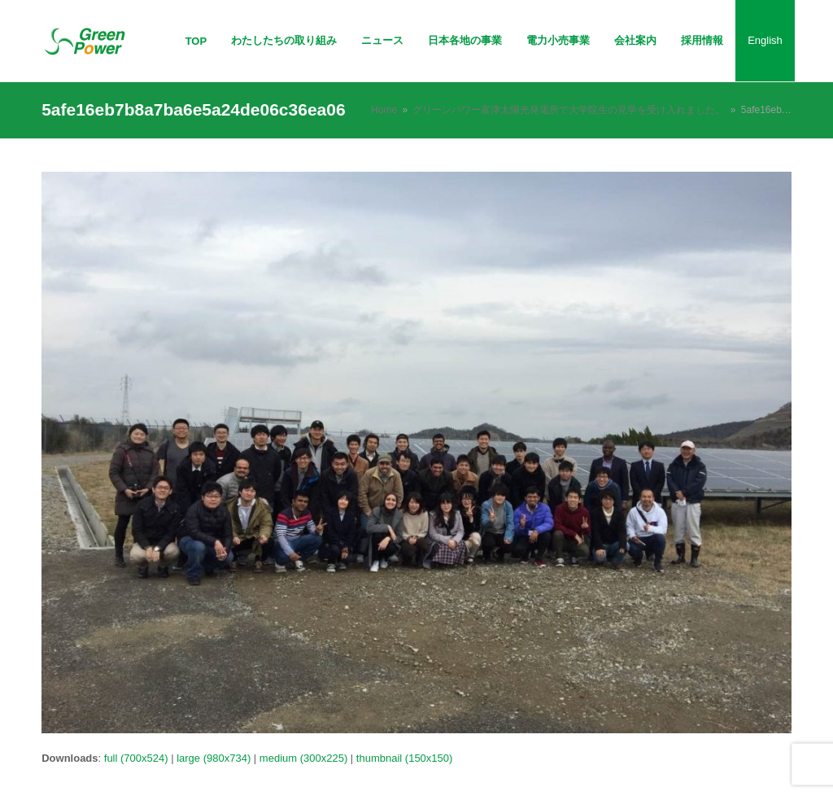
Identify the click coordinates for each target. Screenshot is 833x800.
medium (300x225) (303, 758)
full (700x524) (136, 758)
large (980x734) (214, 758)
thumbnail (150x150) (404, 758)
